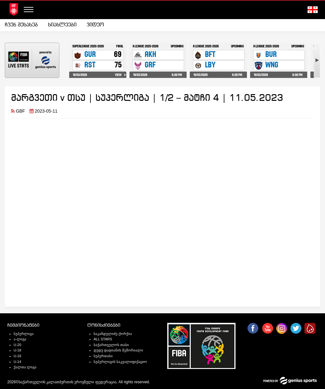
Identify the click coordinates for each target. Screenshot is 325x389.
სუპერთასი (103, 356)
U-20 (17, 345)
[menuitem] (24, 25)
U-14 (17, 362)
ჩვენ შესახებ (21, 25)
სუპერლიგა (24, 334)
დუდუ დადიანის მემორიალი (118, 350)
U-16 (17, 356)
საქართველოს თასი (111, 345)
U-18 (17, 350)
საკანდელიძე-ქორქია (113, 334)
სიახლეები (62, 25)
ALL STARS (103, 339)
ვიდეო (95, 25)
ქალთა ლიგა (25, 367)
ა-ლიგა (20, 339)
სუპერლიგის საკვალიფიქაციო (120, 362)
